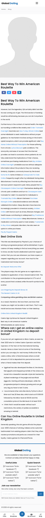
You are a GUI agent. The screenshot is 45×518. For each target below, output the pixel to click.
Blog (9, 9)
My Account (31, 515)
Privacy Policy (30, 498)
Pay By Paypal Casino (9, 232)
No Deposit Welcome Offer (11, 267)
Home (3, 9)
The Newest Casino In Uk (10, 293)
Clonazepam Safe (34, 192)
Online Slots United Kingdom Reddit (14, 313)
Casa (4, 515)
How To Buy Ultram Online (29, 131)
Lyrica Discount (17, 148)
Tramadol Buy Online (9, 198)
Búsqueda (13, 515)
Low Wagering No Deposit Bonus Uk (14, 290)
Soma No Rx (5, 175)
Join (40, 494)
